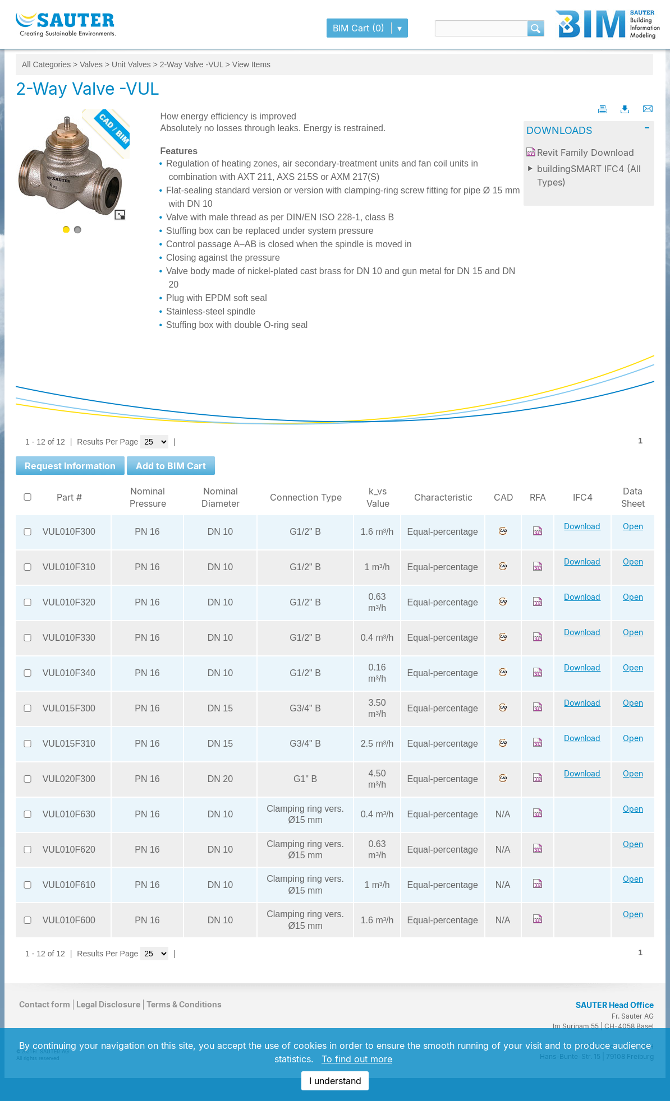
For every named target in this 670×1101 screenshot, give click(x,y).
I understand (335, 1080)
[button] (70, 465)
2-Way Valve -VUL (191, 64)
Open (633, 526)
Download (582, 526)
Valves (91, 64)
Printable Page (603, 108)
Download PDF (626, 108)
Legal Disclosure (108, 1004)
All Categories (46, 64)
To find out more (357, 1059)
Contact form (44, 1004)
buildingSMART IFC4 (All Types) (589, 175)
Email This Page (648, 108)
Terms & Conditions (184, 1004)
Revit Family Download (585, 152)
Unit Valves (131, 64)
